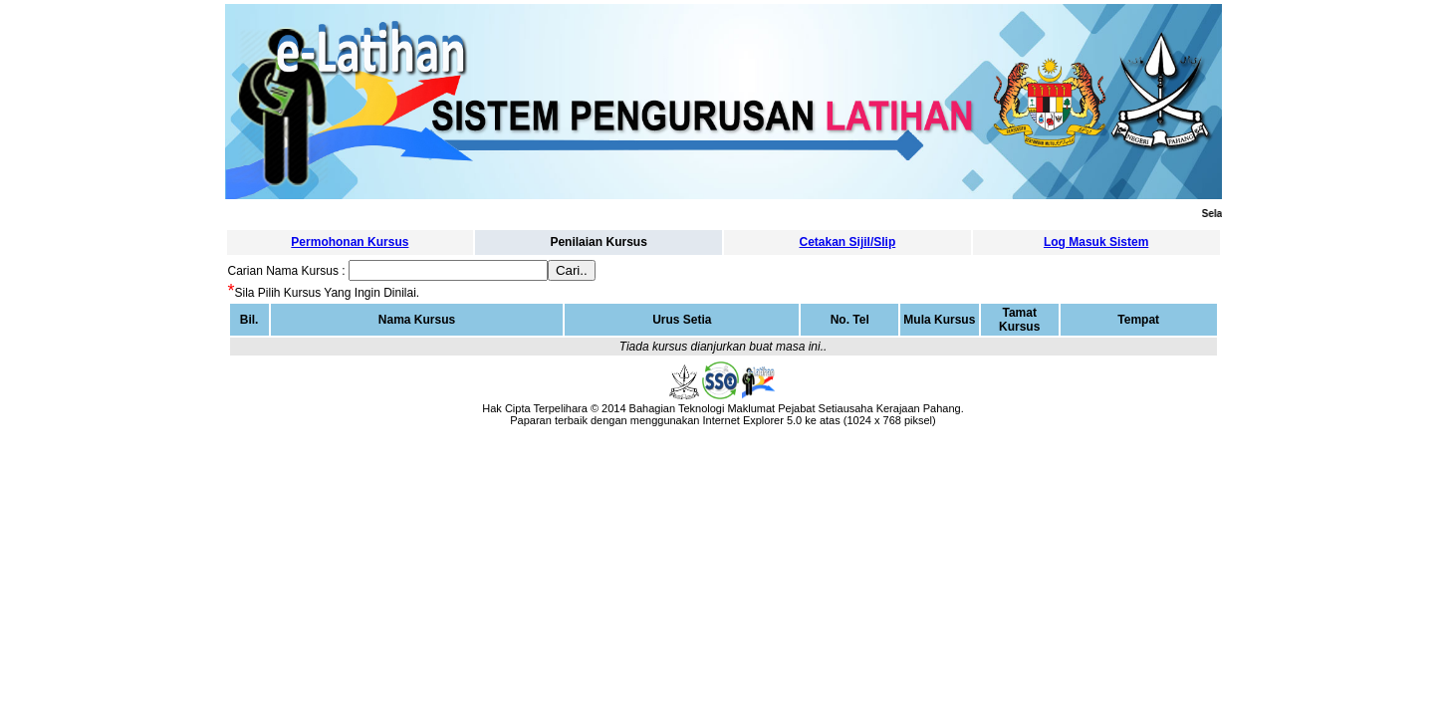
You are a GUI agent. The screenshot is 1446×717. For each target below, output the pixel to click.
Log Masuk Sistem (1096, 242)
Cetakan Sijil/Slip (848, 242)
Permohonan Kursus (349, 242)
